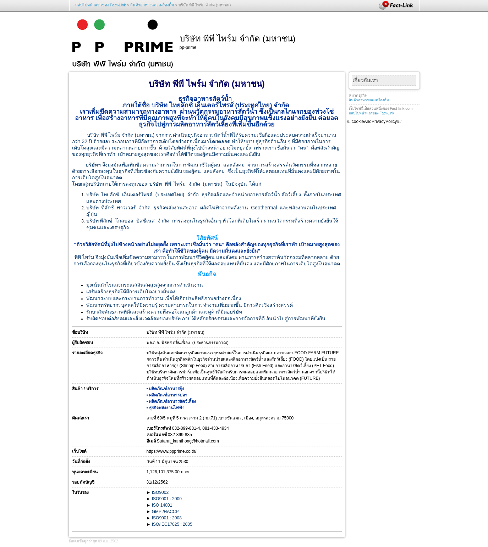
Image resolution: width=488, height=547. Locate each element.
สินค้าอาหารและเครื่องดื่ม (152, 5)
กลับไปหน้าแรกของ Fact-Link (100, 5)
